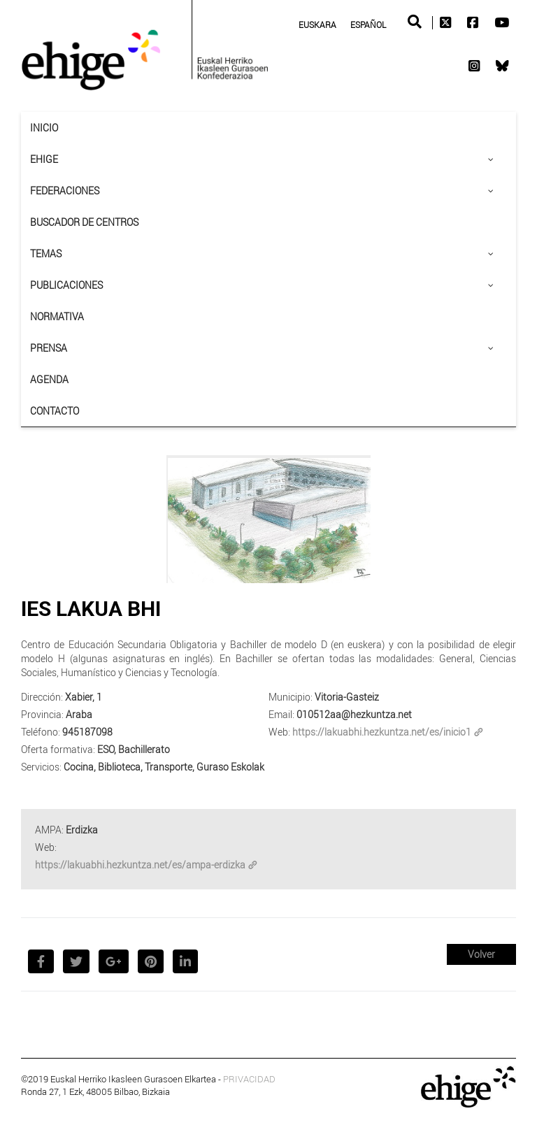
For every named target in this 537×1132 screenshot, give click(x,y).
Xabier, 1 (83, 696)
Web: (279, 731)
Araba (79, 714)
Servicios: (41, 766)
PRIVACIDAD (249, 1079)
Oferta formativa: (58, 749)
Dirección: (42, 696)
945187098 (87, 731)
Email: (281, 714)
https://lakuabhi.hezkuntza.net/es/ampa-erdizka (146, 864)
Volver (481, 954)
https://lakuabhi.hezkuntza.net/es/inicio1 (387, 731)
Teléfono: (40, 731)
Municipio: (290, 696)
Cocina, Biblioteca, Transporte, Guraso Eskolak (164, 766)
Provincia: (42, 714)
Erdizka (82, 829)
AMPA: (49, 829)
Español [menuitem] (368, 24)
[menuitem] (317, 24)
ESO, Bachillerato (133, 749)
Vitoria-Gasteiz (347, 696)
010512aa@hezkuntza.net (354, 714)
